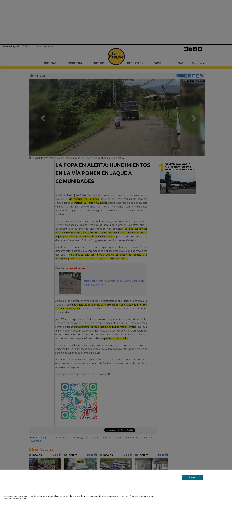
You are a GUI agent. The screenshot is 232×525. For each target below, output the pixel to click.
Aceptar (192, 477)
